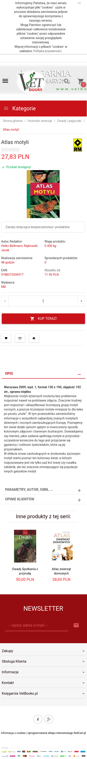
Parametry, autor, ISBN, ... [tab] (29, 489)
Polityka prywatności (47, 51)
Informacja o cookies (13, 733)
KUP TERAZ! (43, 318)
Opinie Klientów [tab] (19, 499)
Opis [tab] (9, 373)
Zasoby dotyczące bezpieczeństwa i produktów (37, 227)
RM (3, 287)
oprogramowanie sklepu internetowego (50, 733)
